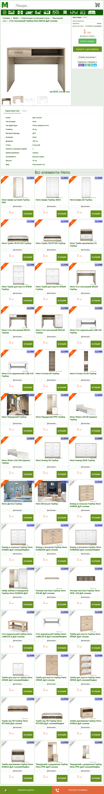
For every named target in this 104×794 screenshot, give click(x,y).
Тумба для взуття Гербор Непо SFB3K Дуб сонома (51, 678)
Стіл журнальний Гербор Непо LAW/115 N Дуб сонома (17, 635)
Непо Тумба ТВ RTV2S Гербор (50, 243)
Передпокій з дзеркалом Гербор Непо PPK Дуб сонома (52, 765)
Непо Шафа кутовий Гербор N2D (16, 201)
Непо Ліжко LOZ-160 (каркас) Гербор (16, 461)
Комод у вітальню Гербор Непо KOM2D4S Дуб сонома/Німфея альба (85, 550)
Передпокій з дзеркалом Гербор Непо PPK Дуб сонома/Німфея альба (86, 767)
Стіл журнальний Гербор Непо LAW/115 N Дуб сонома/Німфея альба (51, 636)
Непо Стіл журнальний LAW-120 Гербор (86, 331)
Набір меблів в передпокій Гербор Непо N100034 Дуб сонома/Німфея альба (15, 593)
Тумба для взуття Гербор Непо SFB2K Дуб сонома (85, 635)
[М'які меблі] (91, 12)
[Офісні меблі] (82, 12)
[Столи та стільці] (73, 12)
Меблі (15, 18)
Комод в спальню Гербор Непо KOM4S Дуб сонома (85, 505)
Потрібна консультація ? (87, 57)
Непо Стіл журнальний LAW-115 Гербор (18, 374)
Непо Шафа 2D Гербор (81, 200)
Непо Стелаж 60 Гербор (47, 373)
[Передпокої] (47, 12)
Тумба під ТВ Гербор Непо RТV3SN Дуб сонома (15, 722)
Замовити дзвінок (26, 790)
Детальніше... (18, 206)
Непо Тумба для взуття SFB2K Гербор (51, 288)
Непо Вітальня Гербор (47, 504)
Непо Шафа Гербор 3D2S (48, 200)
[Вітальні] (56, 12)
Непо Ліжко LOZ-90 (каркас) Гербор (83, 418)
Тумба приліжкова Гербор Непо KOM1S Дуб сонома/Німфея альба (17, 767)
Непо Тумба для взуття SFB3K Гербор (17, 288)
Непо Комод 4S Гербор (47, 460)
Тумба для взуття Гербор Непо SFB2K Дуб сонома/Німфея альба (17, 680)
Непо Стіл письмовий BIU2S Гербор (84, 288)
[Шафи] (20, 12)
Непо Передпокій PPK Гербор (50, 417)
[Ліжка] (29, 12)
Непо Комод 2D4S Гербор (82, 460)
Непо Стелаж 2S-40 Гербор (83, 373)
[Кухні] (11, 12)
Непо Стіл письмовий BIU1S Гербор (16, 331)
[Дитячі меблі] (38, 12)
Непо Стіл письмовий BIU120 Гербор (50, 331)
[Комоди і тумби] (64, 12)
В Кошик (28, 214)
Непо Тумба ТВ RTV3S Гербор (16, 243)
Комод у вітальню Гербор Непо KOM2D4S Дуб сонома (51, 548)
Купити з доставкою (87, 49)
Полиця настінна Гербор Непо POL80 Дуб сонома (51, 592)
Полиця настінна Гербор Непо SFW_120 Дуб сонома (85, 592)
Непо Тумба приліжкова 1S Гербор (83, 244)
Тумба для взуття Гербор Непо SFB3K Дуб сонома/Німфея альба (85, 680)
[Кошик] (98, 5)
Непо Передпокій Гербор (14, 417)
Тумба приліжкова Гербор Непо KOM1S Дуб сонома (85, 722)
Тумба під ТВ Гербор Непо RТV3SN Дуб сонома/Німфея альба (50, 723)
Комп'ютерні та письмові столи (35, 18)
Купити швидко (87, 41)
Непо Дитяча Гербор (12, 504)
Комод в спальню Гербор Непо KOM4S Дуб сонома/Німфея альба (17, 550)
